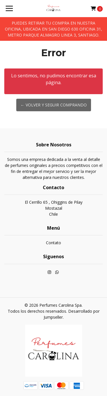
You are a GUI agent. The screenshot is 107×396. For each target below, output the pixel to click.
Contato (53, 242)
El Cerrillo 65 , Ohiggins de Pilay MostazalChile (53, 208)
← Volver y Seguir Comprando (54, 105)
